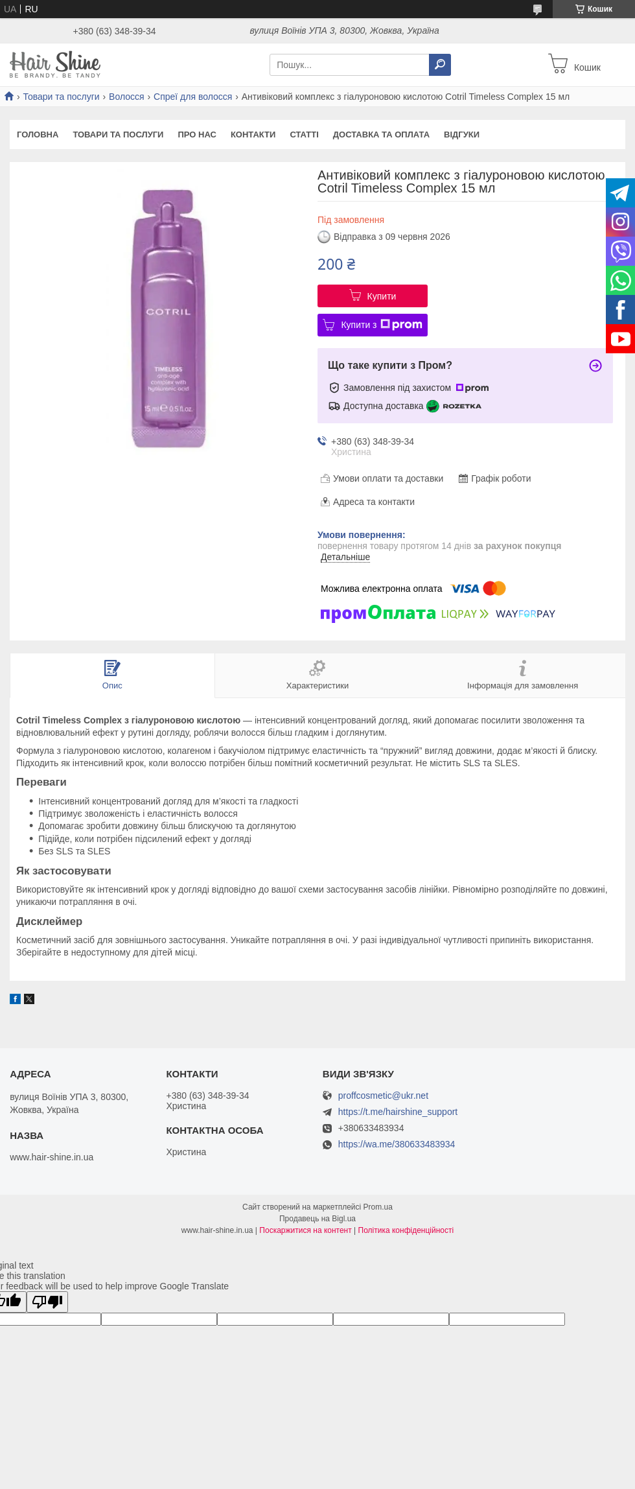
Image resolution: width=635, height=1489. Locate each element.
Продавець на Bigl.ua (317, 1218)
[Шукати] (440, 65)
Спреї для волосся (193, 96)
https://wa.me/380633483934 (397, 1144)
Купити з (381, 325)
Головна (37, 134)
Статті (304, 134)
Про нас (197, 134)
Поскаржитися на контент (305, 1230)
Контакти (253, 134)
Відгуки (461, 134)
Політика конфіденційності (406, 1230)
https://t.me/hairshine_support (397, 1112)
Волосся (126, 96)
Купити (382, 296)
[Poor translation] (47, 1302)
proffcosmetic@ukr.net (383, 1096)
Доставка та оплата (381, 134)
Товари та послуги (61, 96)
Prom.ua (378, 1207)
